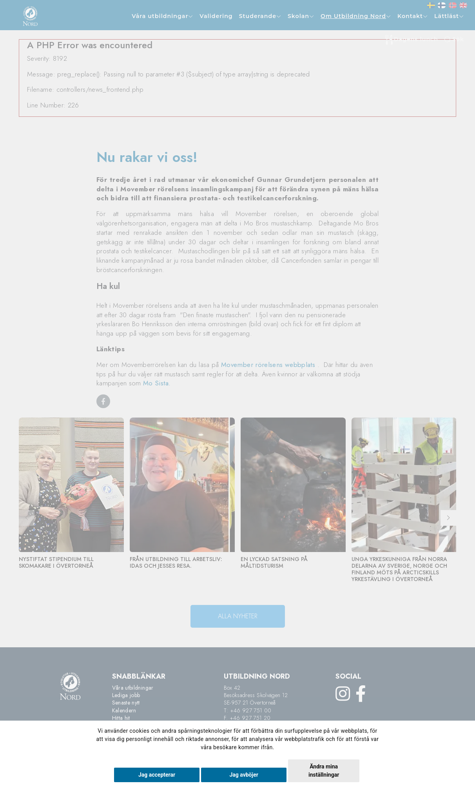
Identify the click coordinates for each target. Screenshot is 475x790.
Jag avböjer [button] (243, 775)
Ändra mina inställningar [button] (323, 770)
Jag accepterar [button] (156, 775)
